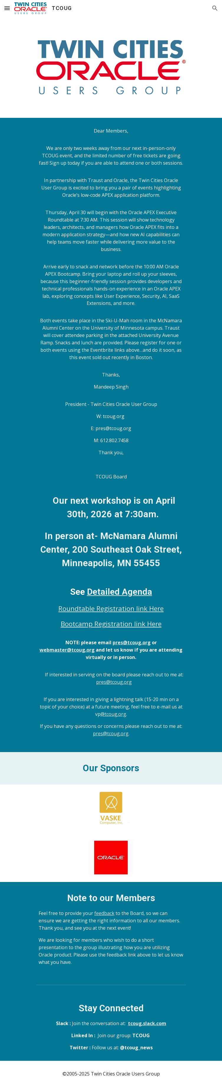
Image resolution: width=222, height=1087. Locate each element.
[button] (7, 8)
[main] (111, 435)
